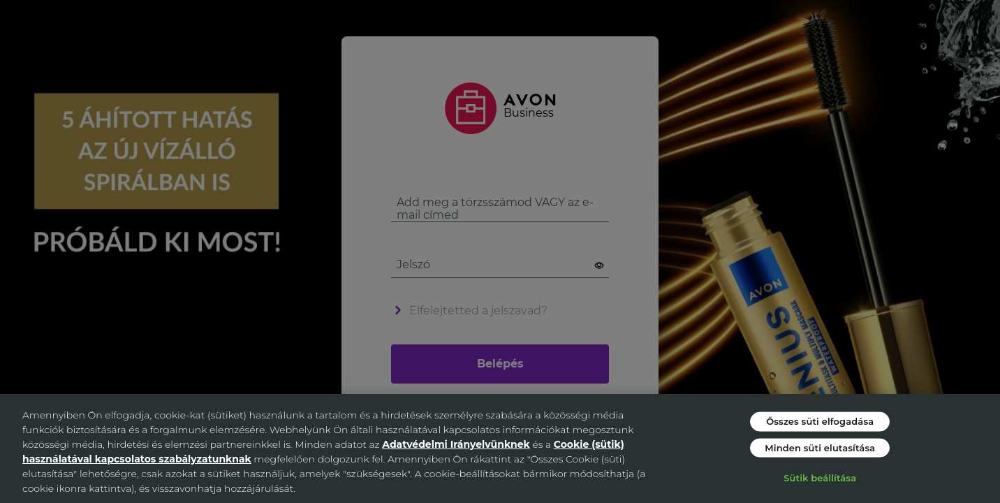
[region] (500, 448)
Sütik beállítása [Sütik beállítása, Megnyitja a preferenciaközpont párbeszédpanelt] (820, 477)
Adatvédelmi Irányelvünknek (456, 444)
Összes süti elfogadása (820, 421)
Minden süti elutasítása (820, 447)
